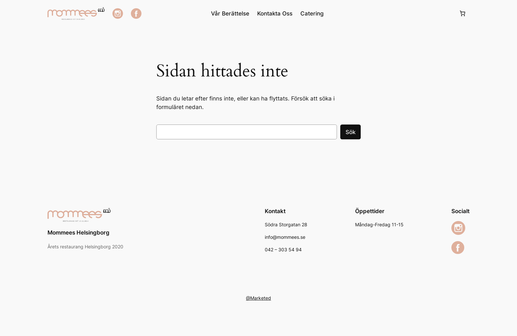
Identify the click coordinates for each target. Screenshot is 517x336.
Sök (350, 132)
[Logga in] (391, 13)
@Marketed (258, 298)
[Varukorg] (463, 13)
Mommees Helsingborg (78, 232)
